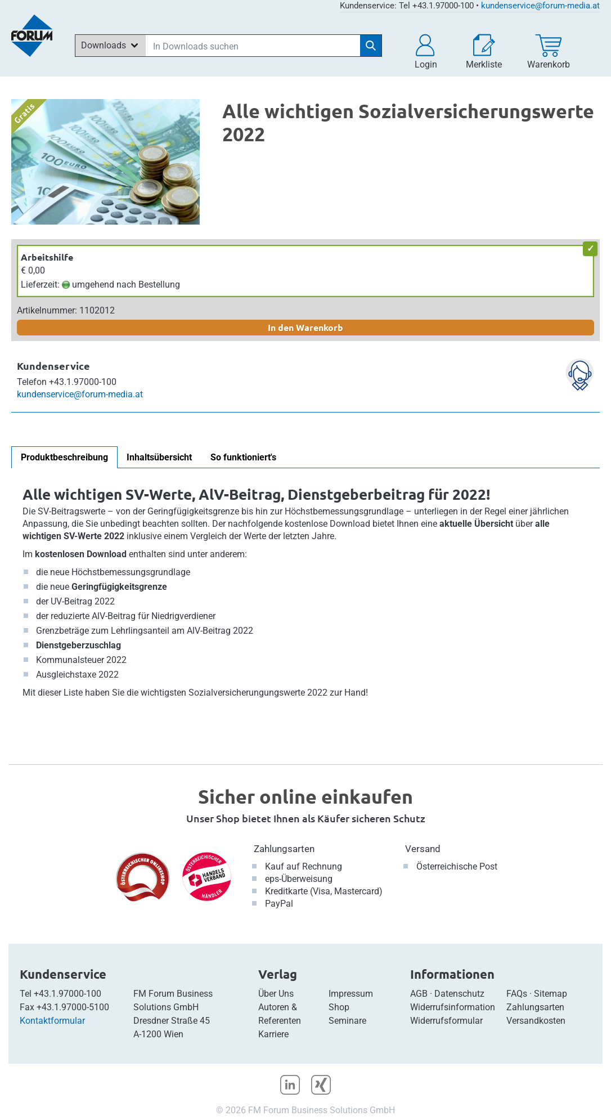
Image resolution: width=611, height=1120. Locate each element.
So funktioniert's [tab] (243, 457)
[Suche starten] (370, 45)
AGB (419, 993)
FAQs (516, 993)
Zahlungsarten (284, 848)
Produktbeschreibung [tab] (64, 457)
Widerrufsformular (446, 1020)
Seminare (347, 1020)
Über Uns (276, 993)
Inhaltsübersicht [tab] (159, 457)
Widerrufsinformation (452, 1007)
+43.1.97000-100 (67, 993)
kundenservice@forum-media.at (540, 6)
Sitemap (550, 993)
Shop (339, 1007)
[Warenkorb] (548, 52)
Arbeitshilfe (47, 257)
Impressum (351, 993)
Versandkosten (535, 1020)
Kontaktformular (52, 1020)
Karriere (273, 1034)
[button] (426, 52)
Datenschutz (459, 993)
